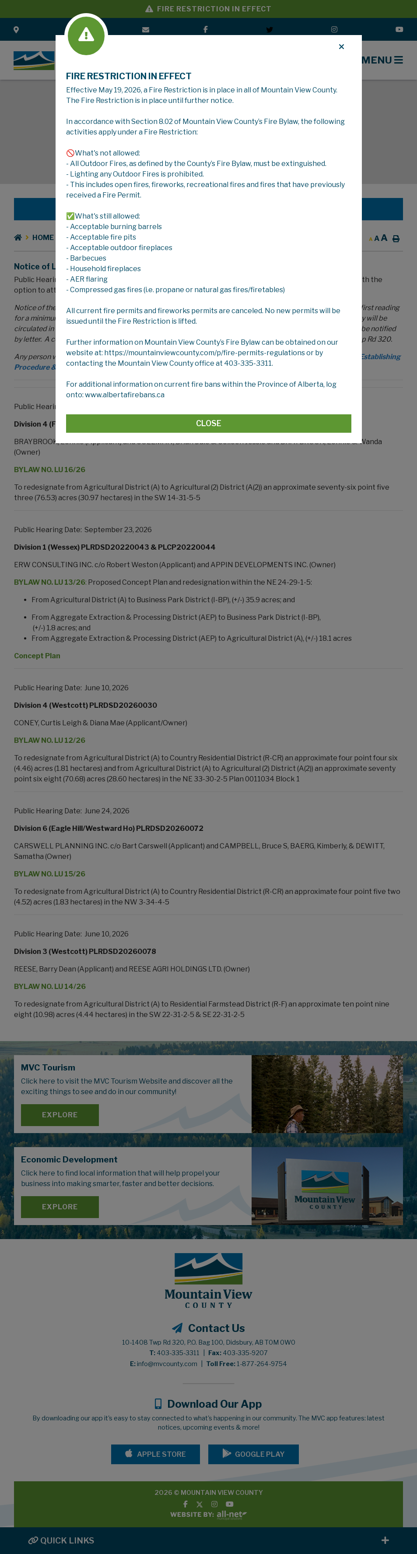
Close (208, 423)
